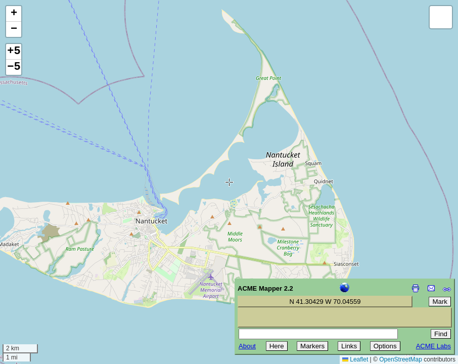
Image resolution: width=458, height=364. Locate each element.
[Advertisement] (53, 292)
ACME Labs (433, 346)
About (247, 346)
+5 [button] (13, 51)
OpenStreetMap (400, 359)
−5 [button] (13, 67)
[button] (13, 14)
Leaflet (355, 359)
